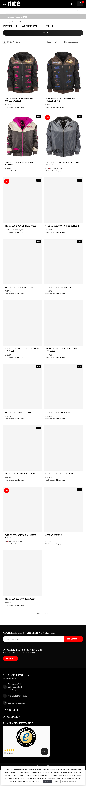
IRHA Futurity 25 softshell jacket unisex (60, 99)
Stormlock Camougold (58, 287)
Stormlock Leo (53, 535)
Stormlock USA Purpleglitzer (62, 226)
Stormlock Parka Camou (18, 412)
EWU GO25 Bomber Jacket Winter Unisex (63, 163)
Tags (13, 22)
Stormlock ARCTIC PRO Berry (20, 599)
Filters (43, 32)
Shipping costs (19, 107)
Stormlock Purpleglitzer (19, 287)
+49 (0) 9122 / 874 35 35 (17, 696)
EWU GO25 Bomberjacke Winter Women (21, 163)
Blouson (22, 22)
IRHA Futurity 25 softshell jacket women (20, 99)
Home (5, 22)
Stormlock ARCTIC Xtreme (59, 474)
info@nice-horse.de (16, 703)
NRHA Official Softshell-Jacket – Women (23, 350)
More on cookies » (69, 781)
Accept (47, 781)
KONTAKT (10, 658)
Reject (56, 781)
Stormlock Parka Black (58, 412)
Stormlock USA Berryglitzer (20, 226)
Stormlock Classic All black (21, 474)
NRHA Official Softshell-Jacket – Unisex (63, 350)
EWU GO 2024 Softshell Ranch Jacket (21, 536)
